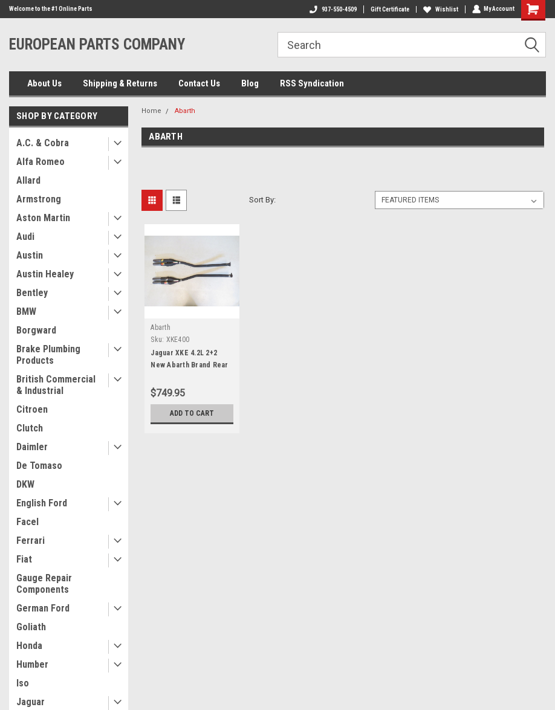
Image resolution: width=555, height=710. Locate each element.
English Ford (41, 503)
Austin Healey (45, 274)
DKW (25, 484)
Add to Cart (192, 413)
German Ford (43, 608)
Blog (250, 83)
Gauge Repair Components (44, 583)
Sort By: (262, 199)
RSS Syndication (312, 83)
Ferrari (30, 540)
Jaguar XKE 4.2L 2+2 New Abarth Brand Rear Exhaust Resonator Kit (189, 365)
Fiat (24, 559)
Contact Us (199, 83)
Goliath (31, 627)
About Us (44, 83)
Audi (25, 236)
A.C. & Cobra (42, 143)
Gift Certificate (389, 9)
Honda (29, 645)
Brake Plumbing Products (48, 354)
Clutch (29, 428)
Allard (28, 180)
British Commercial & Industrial (56, 384)
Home (151, 111)
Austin (29, 255)
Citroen (32, 409)
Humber (32, 664)
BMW (26, 311)
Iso (22, 683)
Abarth (185, 111)
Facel (27, 522)
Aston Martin (43, 218)
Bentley (32, 293)
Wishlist (440, 9)
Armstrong (38, 199)
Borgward (36, 330)
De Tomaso (39, 465)
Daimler (32, 447)
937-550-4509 (332, 9)
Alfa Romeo (40, 161)
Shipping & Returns (120, 83)
